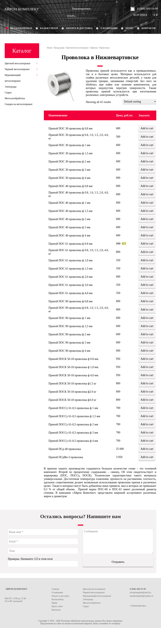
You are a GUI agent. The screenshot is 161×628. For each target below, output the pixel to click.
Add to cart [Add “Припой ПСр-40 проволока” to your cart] (147, 448)
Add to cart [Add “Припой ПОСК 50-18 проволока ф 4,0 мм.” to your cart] (147, 375)
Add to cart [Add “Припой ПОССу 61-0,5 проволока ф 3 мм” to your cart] (147, 432)
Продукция (59, 48)
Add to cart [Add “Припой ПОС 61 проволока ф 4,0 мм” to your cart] (147, 293)
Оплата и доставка (79, 28)
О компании (109, 28)
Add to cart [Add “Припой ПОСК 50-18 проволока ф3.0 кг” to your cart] (147, 399)
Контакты (148, 28)
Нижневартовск (80, 8)
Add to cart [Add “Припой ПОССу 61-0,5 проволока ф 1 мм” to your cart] (147, 407)
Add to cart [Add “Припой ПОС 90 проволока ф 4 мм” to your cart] (147, 350)
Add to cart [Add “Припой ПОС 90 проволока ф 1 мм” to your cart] (147, 317)
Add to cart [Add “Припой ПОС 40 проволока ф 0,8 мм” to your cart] (147, 186)
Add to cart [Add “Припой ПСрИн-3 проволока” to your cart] (147, 457)
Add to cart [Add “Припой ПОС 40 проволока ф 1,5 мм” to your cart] (147, 210)
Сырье (8, 92)
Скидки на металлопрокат (19, 104)
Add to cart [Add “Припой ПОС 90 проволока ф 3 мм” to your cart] (147, 342)
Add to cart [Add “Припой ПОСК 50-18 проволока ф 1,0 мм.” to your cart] (147, 367)
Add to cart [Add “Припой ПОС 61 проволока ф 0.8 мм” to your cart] (147, 243)
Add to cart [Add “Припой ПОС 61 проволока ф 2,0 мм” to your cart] (147, 276)
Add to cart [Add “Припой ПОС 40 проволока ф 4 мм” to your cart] (147, 235)
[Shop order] (139, 101)
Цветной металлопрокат (77, 48)
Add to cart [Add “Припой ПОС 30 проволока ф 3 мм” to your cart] (147, 169)
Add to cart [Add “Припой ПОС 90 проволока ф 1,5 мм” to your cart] (147, 326)
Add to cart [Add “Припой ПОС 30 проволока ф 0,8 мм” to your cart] (147, 128)
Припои (94, 48)
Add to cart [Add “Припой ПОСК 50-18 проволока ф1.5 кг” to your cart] (147, 383)
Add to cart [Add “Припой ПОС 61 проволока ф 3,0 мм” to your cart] (147, 284)
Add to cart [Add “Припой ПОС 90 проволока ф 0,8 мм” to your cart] (147, 301)
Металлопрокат (21, 28)
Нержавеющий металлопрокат (97, 596)
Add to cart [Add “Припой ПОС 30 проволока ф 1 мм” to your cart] (147, 145)
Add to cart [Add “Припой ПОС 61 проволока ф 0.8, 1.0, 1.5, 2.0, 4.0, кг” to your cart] (147, 251)
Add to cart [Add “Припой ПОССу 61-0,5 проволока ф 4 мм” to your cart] (147, 440)
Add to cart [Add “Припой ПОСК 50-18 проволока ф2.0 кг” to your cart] (147, 391)
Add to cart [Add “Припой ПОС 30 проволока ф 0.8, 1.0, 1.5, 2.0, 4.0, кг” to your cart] (147, 136)
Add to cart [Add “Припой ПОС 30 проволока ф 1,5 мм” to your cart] (147, 153)
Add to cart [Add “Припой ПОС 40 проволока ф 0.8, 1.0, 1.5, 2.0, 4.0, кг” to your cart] (147, 194)
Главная (55, 589)
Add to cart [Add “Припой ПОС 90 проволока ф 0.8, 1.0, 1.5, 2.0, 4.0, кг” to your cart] (147, 309)
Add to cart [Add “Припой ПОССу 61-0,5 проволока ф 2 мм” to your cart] (147, 424)
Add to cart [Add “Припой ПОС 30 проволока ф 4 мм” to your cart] (147, 177)
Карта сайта (57, 606)
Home (49, 48)
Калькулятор (49, 28)
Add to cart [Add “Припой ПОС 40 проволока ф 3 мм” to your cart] (147, 227)
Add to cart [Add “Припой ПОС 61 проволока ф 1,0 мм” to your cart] (147, 260)
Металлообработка (15, 98)
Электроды (11, 86)
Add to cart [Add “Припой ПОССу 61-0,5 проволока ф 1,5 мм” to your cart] (147, 416)
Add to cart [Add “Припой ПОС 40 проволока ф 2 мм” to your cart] (147, 219)
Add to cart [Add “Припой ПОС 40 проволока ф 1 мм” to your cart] (147, 202)
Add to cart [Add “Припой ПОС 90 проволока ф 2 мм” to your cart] (147, 334)
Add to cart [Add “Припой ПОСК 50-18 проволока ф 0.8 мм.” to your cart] (147, 358)
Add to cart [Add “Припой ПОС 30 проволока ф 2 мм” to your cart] (147, 161)
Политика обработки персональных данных (81, 621)
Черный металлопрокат (17, 69)
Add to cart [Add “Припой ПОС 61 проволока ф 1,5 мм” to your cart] (147, 268)
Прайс (129, 28)
